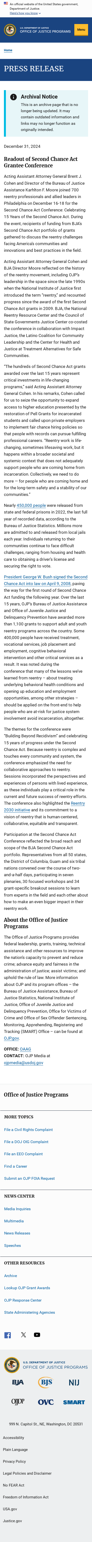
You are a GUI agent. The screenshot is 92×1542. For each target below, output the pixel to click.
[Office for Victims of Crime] (46, 1405)
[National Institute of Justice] (74, 1386)
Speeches (12, 1245)
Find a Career (15, 1166)
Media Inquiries (17, 1208)
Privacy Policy (14, 1461)
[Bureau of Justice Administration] (18, 1386)
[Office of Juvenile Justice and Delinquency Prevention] (18, 1406)
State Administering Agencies (29, 1312)
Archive (10, 1275)
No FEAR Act (13, 1485)
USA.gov (10, 1509)
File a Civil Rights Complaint (28, 1129)
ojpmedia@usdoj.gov (23, 1062)
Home (8, 50)
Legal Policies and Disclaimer (27, 1473)
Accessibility (13, 1438)
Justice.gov (12, 1521)
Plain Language (15, 1449)
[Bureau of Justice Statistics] (46, 1389)
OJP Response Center (22, 1300)
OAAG (25, 1049)
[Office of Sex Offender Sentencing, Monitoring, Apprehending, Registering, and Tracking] (74, 1405)
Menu (81, 29)
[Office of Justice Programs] (10, 30)
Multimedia (14, 1221)
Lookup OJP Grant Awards (27, 1287)
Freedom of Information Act (26, 1497)
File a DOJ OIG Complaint (26, 1141)
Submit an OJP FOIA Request (29, 1178)
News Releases (17, 1233)
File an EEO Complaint (23, 1154)
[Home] (45, 30)
